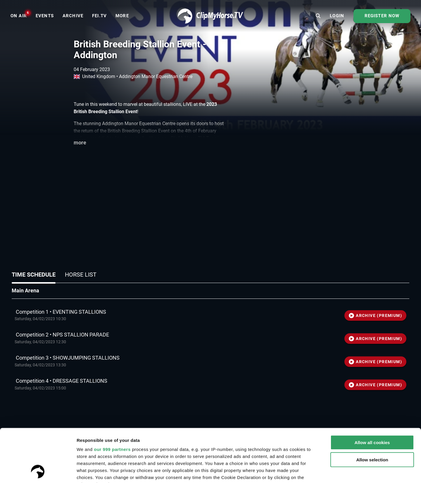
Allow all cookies (372, 392)
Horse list (80, 274)
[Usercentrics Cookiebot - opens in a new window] (37, 471)
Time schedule (34, 274)
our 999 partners (112, 399)
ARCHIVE (375, 315)
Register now (382, 15)
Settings (389, 471)
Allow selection (372, 409)
